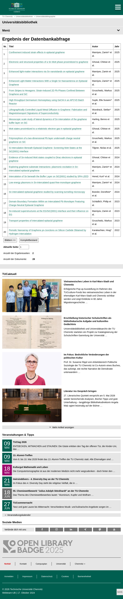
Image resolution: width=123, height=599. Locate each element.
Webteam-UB (9, 592)
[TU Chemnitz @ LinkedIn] (71, 529)
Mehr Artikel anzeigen (63, 427)
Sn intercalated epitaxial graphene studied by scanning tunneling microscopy (47, 192)
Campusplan (41, 564)
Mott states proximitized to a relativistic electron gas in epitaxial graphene (45, 128)
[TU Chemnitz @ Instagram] (56, 529)
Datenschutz (47, 576)
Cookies (65, 576)
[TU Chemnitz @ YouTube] (114, 529)
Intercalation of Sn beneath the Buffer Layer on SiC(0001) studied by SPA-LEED (49, 176)
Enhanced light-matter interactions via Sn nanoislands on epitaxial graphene (47, 71)
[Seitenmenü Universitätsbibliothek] (61, 30)
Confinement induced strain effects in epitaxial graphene (37, 52)
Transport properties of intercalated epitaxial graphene (36, 220)
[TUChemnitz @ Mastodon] (99, 529)
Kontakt (23, 564)
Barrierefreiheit (84, 576)
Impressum (27, 576)
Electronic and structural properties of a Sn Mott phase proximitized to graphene (48, 62)
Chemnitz (79, 564)
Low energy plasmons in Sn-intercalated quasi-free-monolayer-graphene (45, 182)
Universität (61, 564)
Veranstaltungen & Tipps (18, 434)
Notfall (7, 564)
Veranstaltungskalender (19, 515)
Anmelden (8, 576)
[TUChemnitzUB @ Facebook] (42, 529)
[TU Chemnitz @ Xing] (85, 529)
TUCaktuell (9, 274)
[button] (114, 7)
